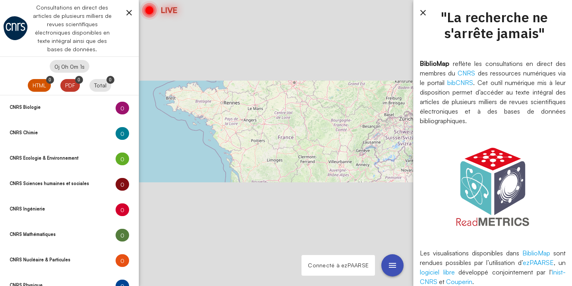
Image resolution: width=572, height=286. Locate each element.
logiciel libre (437, 272)
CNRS (466, 73)
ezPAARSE (538, 263)
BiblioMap (536, 253)
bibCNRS (460, 83)
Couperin (459, 282)
